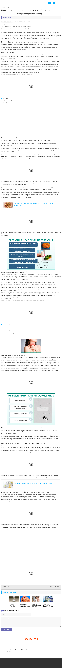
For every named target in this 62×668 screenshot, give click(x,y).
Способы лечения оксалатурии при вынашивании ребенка (16, 26)
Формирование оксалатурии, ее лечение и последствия (48, 605)
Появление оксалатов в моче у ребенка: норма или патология (34, 483)
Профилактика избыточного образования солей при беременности (18, 29)
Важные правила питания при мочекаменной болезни (25, 605)
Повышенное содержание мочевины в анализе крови (36, 605)
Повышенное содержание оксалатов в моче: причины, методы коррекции (34, 204)
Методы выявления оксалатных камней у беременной (15, 24)
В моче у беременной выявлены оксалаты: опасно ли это (15, 21)
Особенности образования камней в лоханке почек (13, 605)
